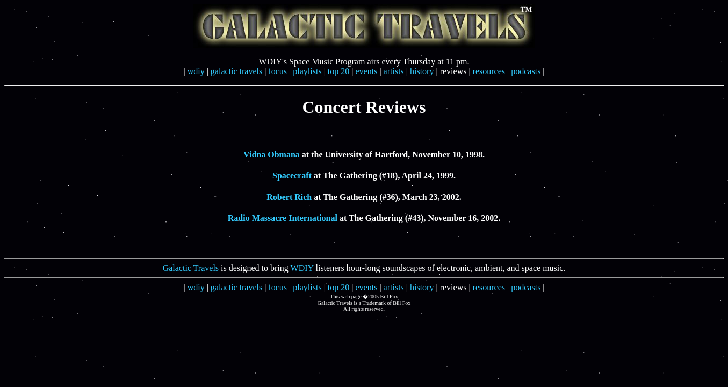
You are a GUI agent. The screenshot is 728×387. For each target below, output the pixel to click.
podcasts (525, 71)
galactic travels (236, 71)
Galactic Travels (191, 268)
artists (394, 71)
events (367, 71)
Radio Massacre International (282, 218)
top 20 (338, 71)
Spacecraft (292, 175)
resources (489, 71)
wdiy (196, 71)
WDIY (302, 268)
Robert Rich (289, 197)
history (422, 71)
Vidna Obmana (271, 154)
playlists (307, 71)
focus (277, 71)
